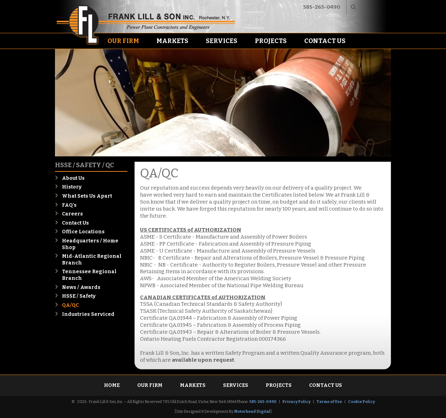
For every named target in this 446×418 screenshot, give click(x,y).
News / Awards (81, 287)
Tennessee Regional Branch (89, 275)
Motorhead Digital (252, 411)
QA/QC (70, 305)
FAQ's (69, 205)
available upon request (203, 360)
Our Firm (123, 41)
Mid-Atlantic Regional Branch (91, 259)
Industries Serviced (88, 314)
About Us (73, 178)
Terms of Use (329, 401)
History (72, 187)
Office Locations (83, 232)
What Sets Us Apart (87, 196)
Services (221, 41)
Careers (72, 214)
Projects (271, 41)
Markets (172, 41)
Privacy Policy (297, 401)
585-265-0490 (321, 7)
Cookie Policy (361, 401)
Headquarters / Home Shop (90, 244)
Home (112, 385)
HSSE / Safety (79, 296)
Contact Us (325, 41)
